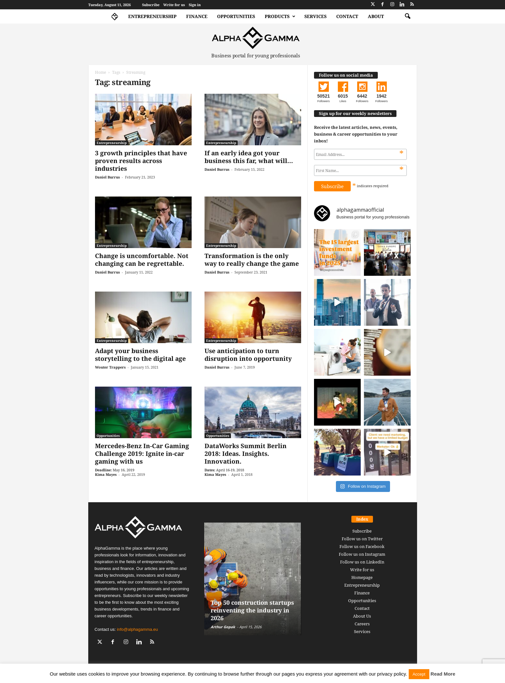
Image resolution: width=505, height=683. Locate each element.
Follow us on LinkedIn (362, 562)
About (376, 16)
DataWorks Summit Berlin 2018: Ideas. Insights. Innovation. (246, 454)
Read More (443, 674)
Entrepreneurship (152, 16)
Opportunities (236, 16)
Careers (362, 624)
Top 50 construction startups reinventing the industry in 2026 (252, 610)
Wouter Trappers (110, 367)
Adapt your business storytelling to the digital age (140, 355)
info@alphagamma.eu (137, 629)
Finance (196, 16)
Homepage (362, 577)
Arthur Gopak (223, 626)
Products (280, 16)
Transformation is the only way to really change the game (252, 260)
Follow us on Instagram (362, 554)
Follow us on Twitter (362, 539)
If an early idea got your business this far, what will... (249, 157)
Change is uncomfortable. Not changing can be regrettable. (141, 260)
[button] (407, 16)
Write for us (174, 4)
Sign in (195, 4)
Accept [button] (419, 674)
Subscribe (150, 4)
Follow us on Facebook (362, 546)
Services (315, 16)
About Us (362, 616)
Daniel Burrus (107, 177)
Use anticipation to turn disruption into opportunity (248, 355)
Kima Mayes (106, 474)
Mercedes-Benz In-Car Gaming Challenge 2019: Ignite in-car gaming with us (142, 454)
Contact (347, 16)
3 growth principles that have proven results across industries (141, 161)
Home (100, 72)
